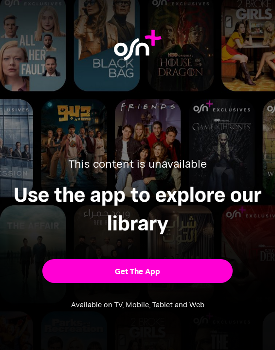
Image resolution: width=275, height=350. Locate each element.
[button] (137, 271)
